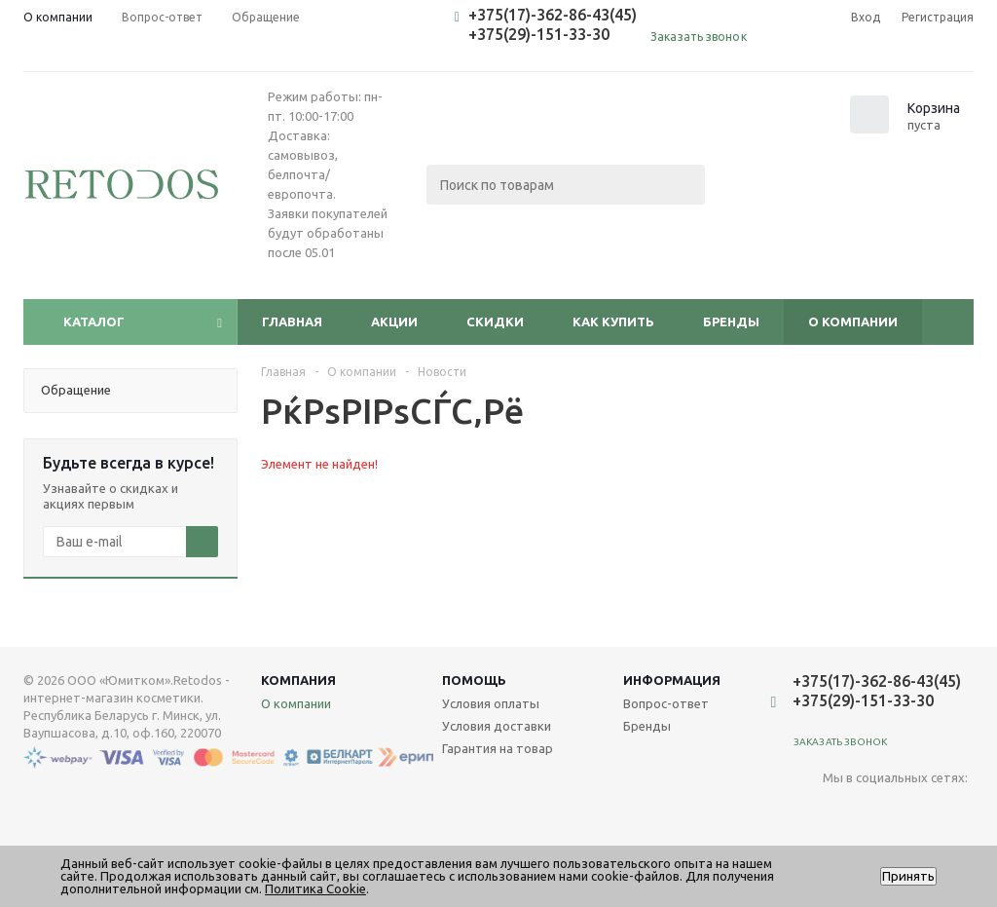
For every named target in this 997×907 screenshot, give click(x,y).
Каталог (94, 321)
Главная (292, 321)
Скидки (495, 321)
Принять (908, 876)
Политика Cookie (315, 888)
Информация (671, 680)
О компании (853, 321)
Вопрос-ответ (666, 703)
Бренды (731, 321)
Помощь (474, 680)
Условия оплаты (490, 703)
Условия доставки (496, 726)
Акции (394, 321)
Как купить (613, 321)
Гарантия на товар (497, 748)
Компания (298, 680)
